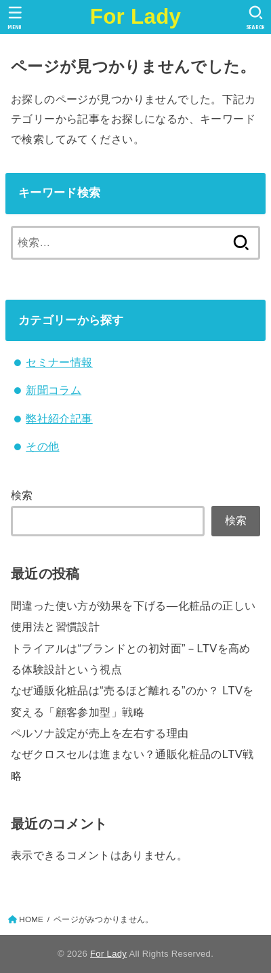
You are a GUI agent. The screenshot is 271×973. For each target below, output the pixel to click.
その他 (42, 446)
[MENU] (15, 17)
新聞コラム (53, 390)
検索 (22, 495)
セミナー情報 (59, 362)
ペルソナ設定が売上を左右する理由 (100, 733)
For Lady (136, 16)
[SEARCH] (256, 17)
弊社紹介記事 (59, 418)
